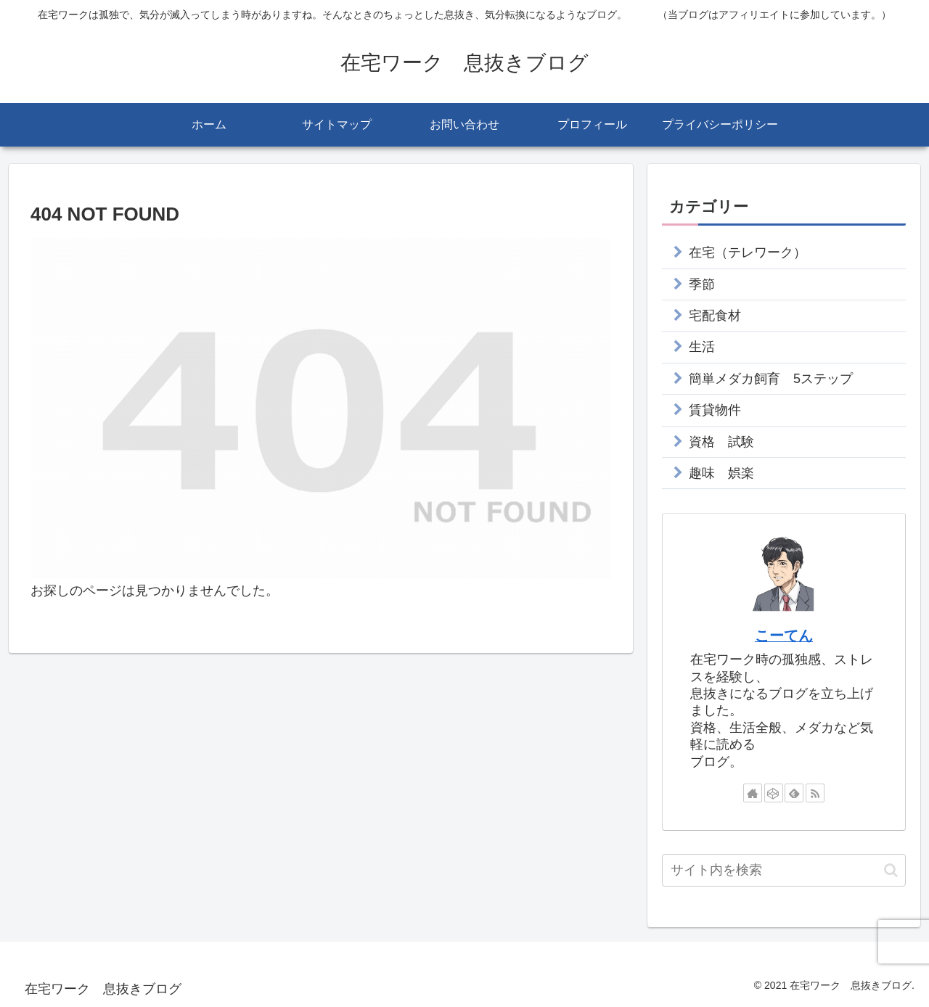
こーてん (784, 636)
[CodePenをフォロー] (773, 793)
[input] (784, 870)
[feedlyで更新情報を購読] (794, 793)
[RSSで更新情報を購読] (815, 793)
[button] (891, 870)
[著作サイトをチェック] (752, 793)
